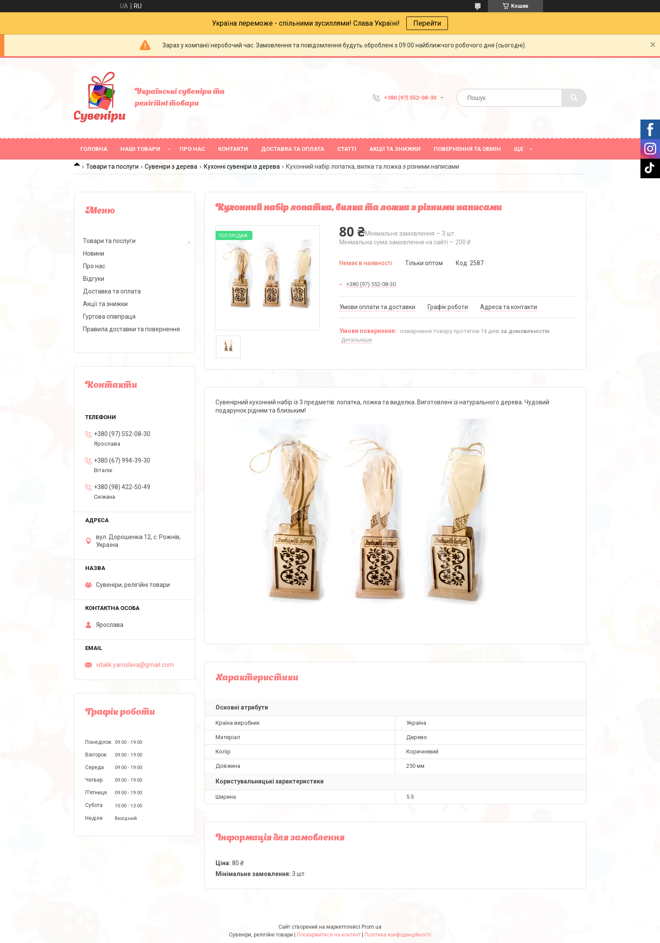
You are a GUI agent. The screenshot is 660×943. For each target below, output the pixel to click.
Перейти (427, 23)
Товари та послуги (112, 166)
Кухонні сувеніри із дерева (242, 166)
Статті (346, 149)
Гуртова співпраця (109, 316)
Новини (93, 253)
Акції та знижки (395, 149)
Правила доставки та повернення (131, 329)
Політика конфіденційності (398, 935)
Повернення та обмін (467, 149)
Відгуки (93, 278)
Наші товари (140, 149)
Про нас (192, 149)
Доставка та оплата (292, 149)
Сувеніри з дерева (171, 166)
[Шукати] (574, 98)
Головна (93, 149)
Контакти (233, 149)
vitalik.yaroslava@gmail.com (135, 664)
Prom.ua (371, 927)
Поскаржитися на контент (329, 935)
